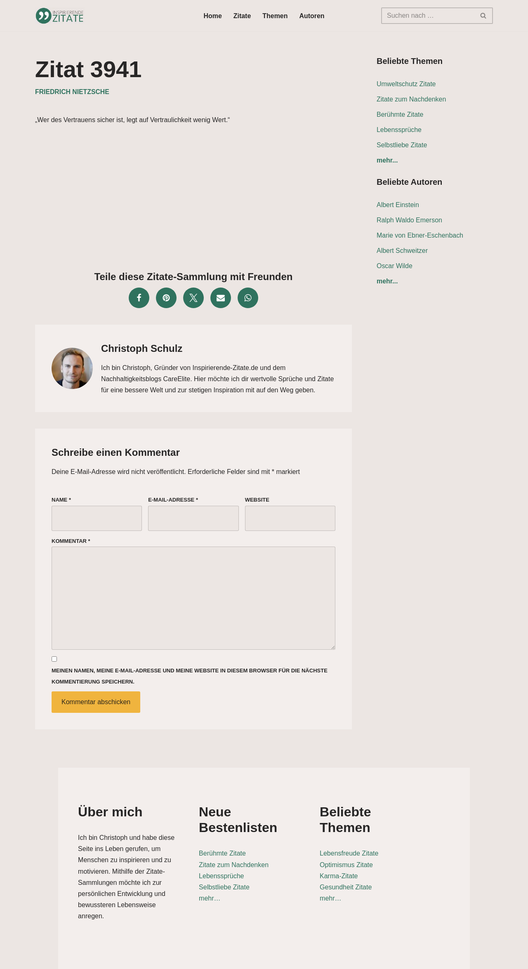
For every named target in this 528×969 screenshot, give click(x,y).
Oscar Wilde (394, 266)
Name (61, 500)
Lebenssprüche (399, 129)
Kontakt (436, 958)
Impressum (475, 958)
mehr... (387, 160)
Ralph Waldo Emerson (409, 220)
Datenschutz (395, 958)
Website (257, 500)
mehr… (206, 882)
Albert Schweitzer (402, 251)
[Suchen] (427, 15)
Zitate (242, 15)
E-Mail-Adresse (173, 500)
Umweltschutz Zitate (406, 83)
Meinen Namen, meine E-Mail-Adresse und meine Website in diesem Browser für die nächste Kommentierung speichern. (190, 677)
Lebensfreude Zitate (381, 837)
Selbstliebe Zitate (402, 145)
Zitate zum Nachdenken (411, 99)
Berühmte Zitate (400, 114)
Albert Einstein (398, 205)
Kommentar (71, 541)
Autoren (312, 15)
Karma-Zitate (371, 859)
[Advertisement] (193, 195)
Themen (275, 15)
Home (212, 15)
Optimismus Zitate (378, 848)
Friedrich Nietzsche (72, 91)
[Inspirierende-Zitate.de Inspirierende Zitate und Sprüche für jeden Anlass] (60, 15)
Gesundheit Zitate (378, 871)
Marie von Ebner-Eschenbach (420, 235)
